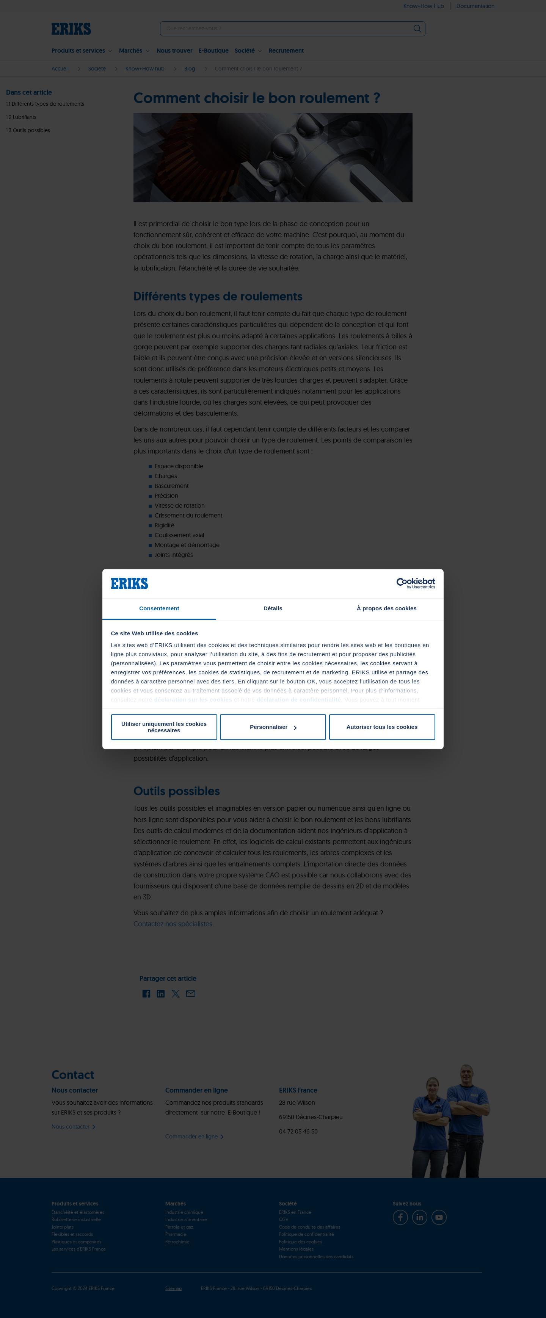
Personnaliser (273, 727)
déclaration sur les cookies (193, 700)
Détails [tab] (273, 608)
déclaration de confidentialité (299, 700)
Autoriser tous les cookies (382, 727)
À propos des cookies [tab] (387, 608)
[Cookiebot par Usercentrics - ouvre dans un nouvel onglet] (402, 583)
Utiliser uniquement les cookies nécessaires (164, 727)
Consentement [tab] (159, 608)
